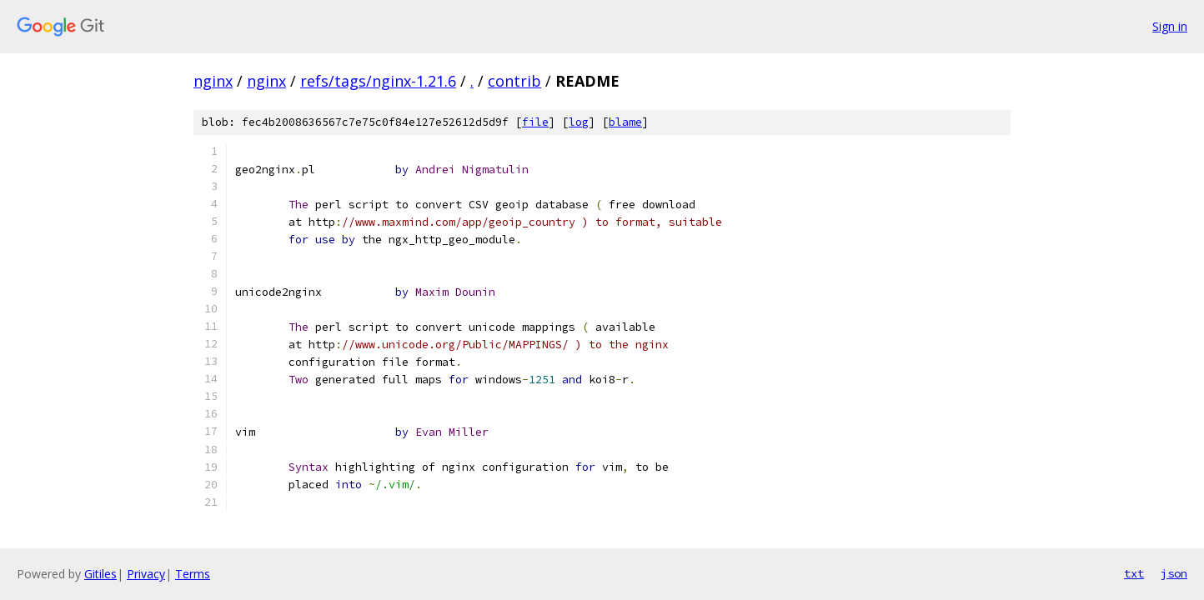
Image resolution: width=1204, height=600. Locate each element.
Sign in (1169, 26)
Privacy (146, 574)
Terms (192, 574)
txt (1134, 573)
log (579, 122)
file (535, 122)
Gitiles (100, 574)
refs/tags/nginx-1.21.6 (378, 81)
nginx (213, 81)
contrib (514, 81)
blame (625, 122)
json (1174, 573)
